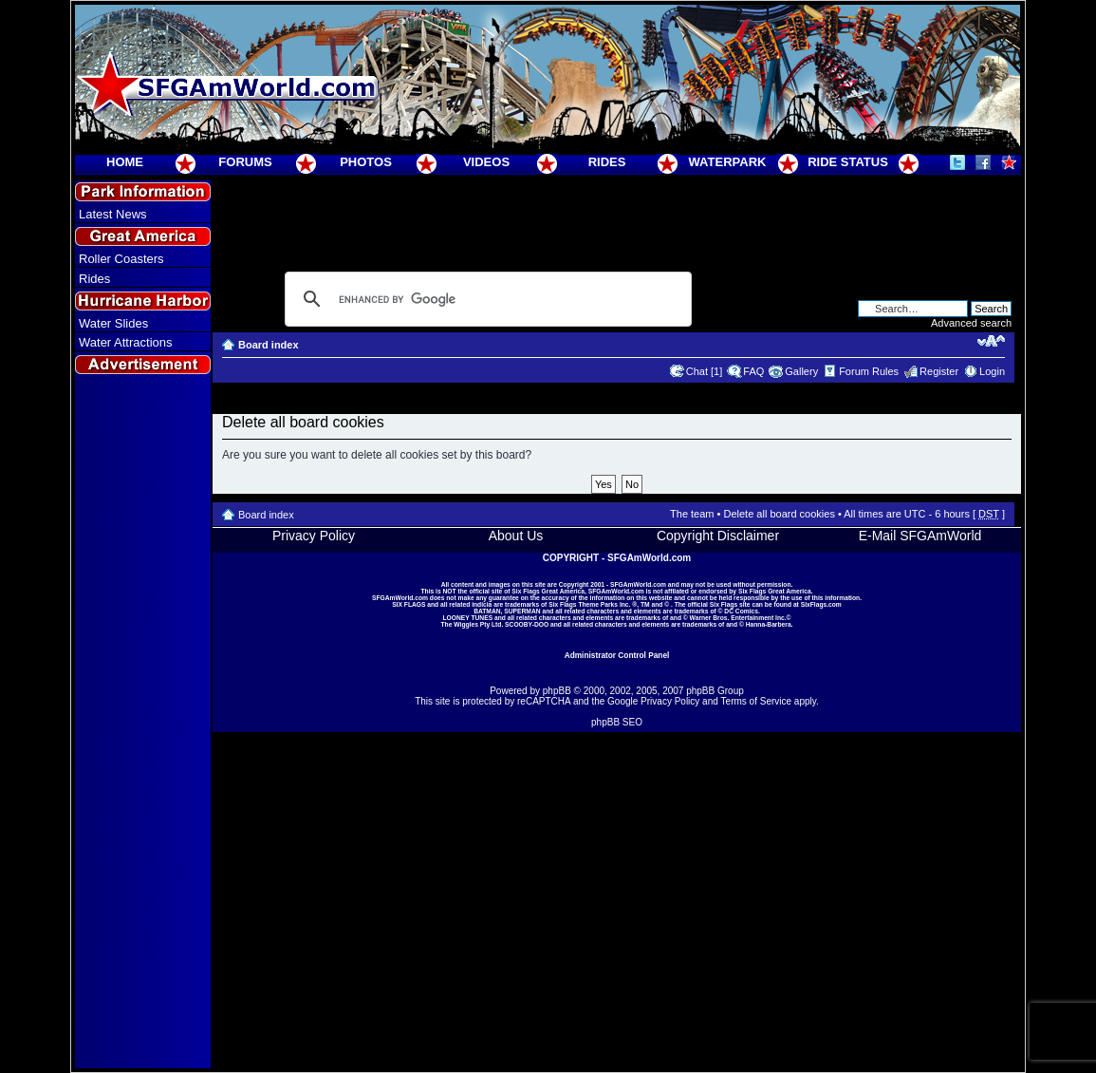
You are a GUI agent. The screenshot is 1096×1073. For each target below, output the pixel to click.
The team (692, 513)
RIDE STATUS (848, 162)
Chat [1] (704, 371)
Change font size (991, 340)
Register (939, 371)
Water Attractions (126, 342)
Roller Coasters (121, 259)
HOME (124, 162)
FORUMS (244, 162)
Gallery (801, 371)
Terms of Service (756, 701)
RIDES (607, 162)
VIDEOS (486, 162)
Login (992, 371)
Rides (94, 279)
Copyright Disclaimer (718, 535)
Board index (268, 344)
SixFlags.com (821, 604)
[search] (485, 299)
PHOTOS (366, 162)
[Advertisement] (143, 722)
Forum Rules (869, 371)
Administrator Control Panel (617, 655)
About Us (516, 535)
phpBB (557, 691)
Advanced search (971, 323)
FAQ (753, 371)
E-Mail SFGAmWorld (920, 535)
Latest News (113, 214)
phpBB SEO (616, 722)
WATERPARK (728, 162)
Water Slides (113, 323)
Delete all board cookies (778, 513)
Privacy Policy (313, 535)
